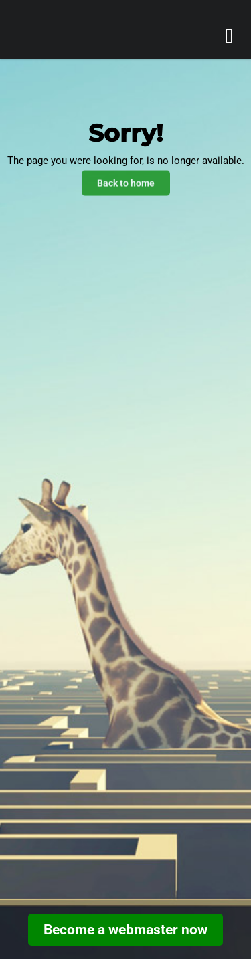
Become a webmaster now (125, 930)
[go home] (72, 33)
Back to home (126, 182)
